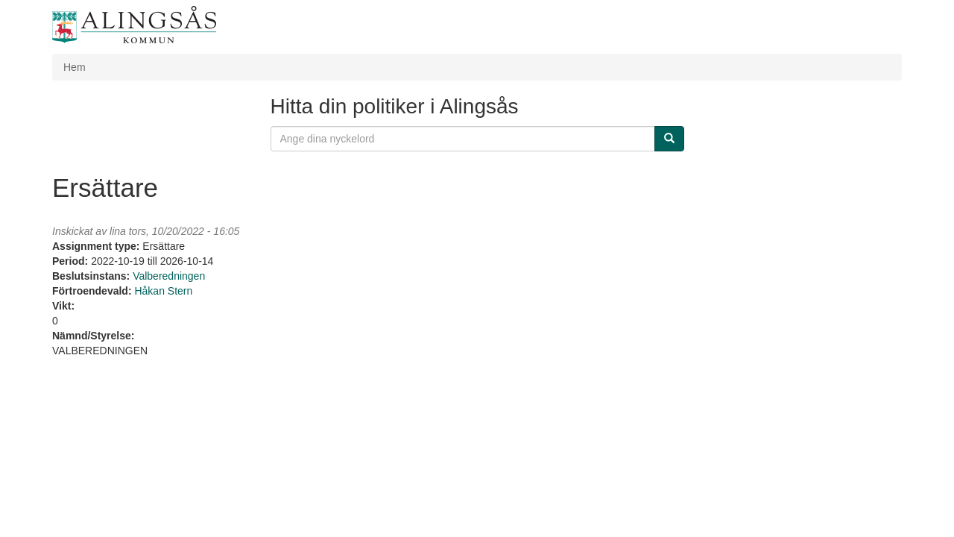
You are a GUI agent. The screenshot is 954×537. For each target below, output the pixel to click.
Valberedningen (169, 276)
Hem (74, 67)
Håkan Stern (163, 291)
